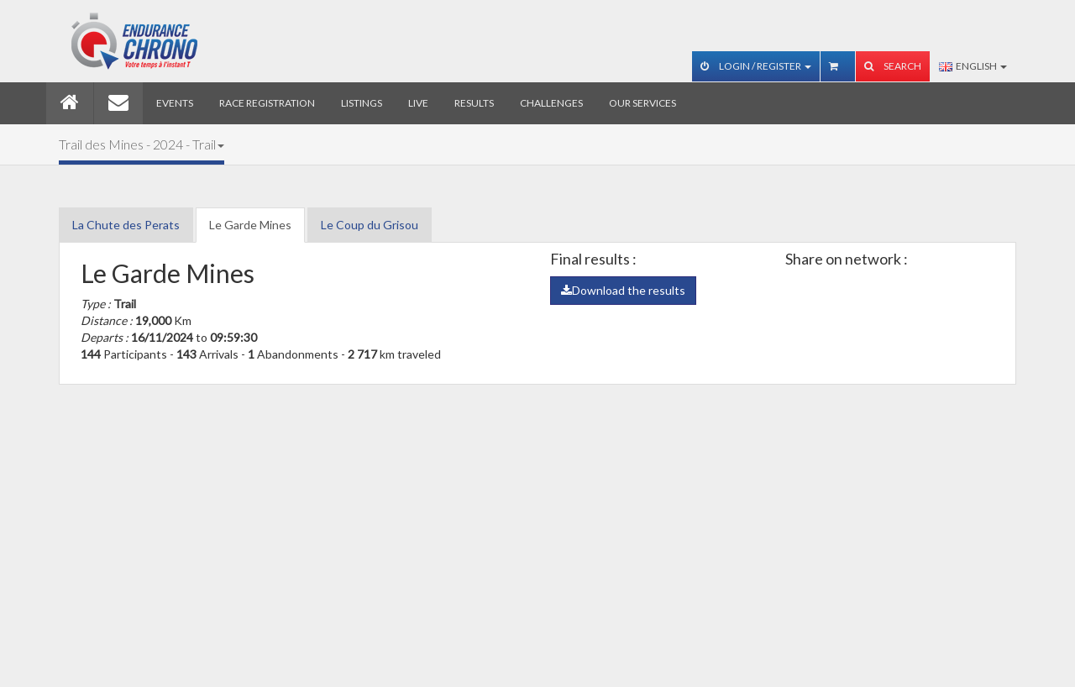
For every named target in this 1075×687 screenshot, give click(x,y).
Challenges (551, 103)
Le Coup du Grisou (369, 225)
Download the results (623, 290)
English (973, 66)
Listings (361, 103)
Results (474, 103)
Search (892, 66)
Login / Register (755, 66)
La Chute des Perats (126, 225)
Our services (642, 103)
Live (418, 103)
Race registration (267, 103)
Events (174, 103)
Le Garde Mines (250, 225)
